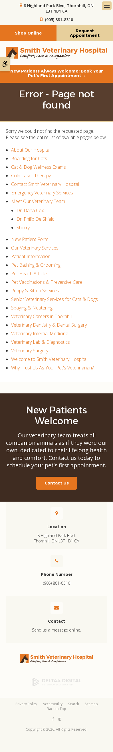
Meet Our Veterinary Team (38, 201)
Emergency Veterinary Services (42, 193)
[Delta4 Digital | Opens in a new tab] (56, 682)
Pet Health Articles (30, 273)
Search (73, 703)
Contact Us (57, 483)
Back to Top (56, 708)
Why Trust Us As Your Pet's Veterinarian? (52, 368)
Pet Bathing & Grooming (35, 265)
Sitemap (91, 703)
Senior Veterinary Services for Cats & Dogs (54, 299)
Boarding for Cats (29, 158)
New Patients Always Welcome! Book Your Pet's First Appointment (56, 73)
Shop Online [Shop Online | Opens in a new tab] (28, 33)
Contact (56, 621)
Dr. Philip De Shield (36, 219)
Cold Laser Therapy (31, 175)
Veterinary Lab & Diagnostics (40, 342)
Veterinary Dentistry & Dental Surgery (49, 325)
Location (56, 526)
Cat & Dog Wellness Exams (38, 167)
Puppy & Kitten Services (35, 290)
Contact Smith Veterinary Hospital (45, 184)
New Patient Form (29, 239)
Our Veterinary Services (34, 248)
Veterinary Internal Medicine (39, 333)
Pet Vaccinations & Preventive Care (46, 282)
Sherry (23, 227)
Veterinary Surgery (29, 350)
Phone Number (56, 574)
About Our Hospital (30, 150)
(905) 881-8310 (59, 19)
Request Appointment (85, 33)
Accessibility (52, 703)
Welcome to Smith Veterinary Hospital (49, 359)
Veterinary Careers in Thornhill (41, 316)
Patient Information (31, 256)
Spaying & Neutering (32, 308)
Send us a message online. (56, 630)
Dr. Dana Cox (30, 210)
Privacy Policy (26, 703)
